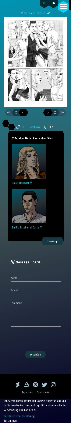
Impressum (27, 392)
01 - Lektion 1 (39, 13)
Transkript (52, 241)
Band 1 (27, 13)
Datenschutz (43, 392)
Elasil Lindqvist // (29, 164)
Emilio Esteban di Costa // (29, 209)
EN (53, 3)
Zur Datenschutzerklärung (19, 416)
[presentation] (35, 339)
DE (44, 3)
